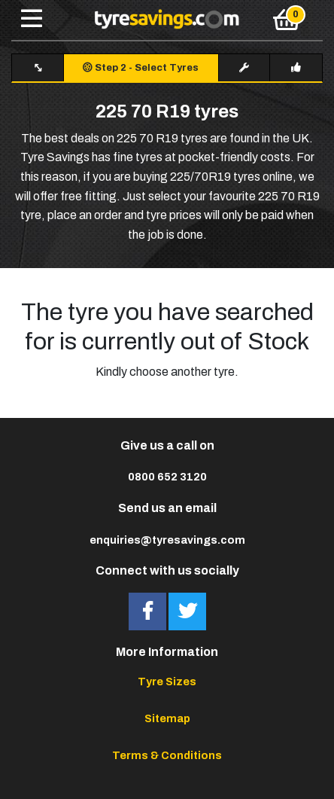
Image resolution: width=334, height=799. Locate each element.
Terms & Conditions (167, 755)
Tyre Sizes (167, 681)
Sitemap (167, 718)
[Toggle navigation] (31, 19)
